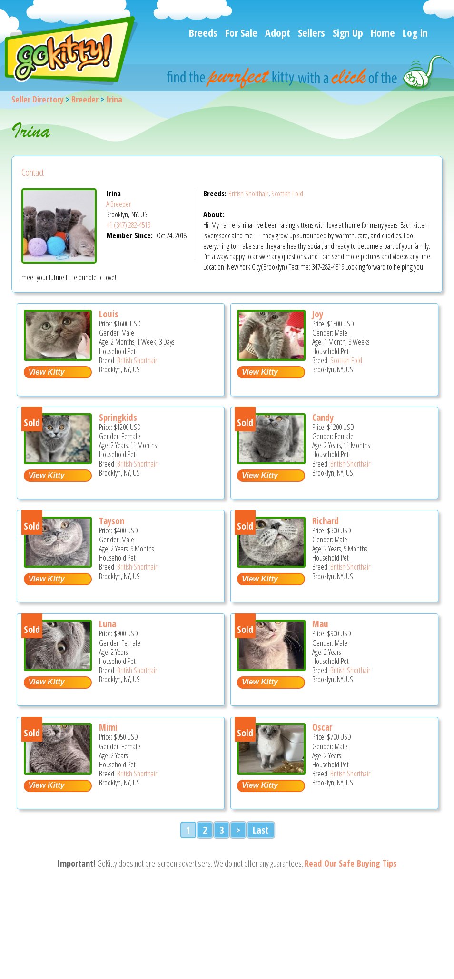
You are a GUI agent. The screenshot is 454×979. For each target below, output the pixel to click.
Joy (317, 314)
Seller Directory (37, 99)
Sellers (311, 32)
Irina (114, 99)
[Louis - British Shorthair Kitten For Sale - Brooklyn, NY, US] (58, 357)
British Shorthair (248, 193)
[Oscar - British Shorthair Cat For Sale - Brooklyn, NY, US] (271, 771)
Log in (415, 32)
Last (261, 830)
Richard (325, 521)
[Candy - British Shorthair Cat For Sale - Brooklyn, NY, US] (271, 460)
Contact (32, 172)
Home (383, 32)
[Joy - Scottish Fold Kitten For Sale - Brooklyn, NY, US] (271, 357)
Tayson (111, 521)
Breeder (85, 99)
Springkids (118, 417)
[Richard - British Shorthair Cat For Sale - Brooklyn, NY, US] (271, 564)
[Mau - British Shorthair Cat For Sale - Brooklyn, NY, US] (271, 667)
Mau (320, 624)
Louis (108, 314)
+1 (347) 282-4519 (128, 225)
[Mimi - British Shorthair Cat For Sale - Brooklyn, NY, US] (58, 771)
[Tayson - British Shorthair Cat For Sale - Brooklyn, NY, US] (58, 564)
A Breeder (118, 204)
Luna (107, 624)
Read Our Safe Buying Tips (351, 863)
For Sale (241, 32)
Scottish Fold (287, 193)
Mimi (108, 727)
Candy (323, 417)
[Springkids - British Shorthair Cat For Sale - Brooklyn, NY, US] (58, 460)
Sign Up (348, 32)
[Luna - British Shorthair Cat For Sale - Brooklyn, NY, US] (58, 667)
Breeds (203, 32)
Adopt (277, 32)
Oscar (322, 727)
